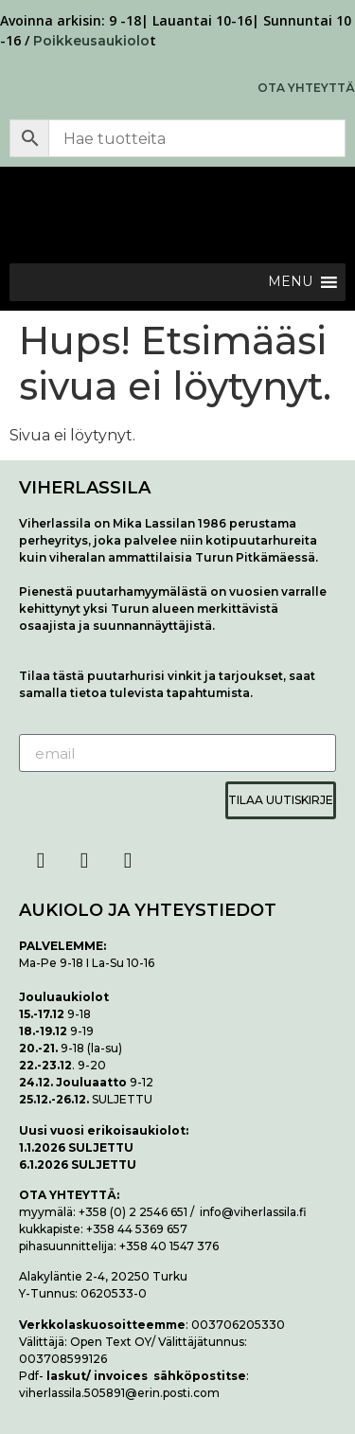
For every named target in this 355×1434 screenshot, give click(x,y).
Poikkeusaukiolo (91, 40)
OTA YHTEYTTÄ (306, 88)
